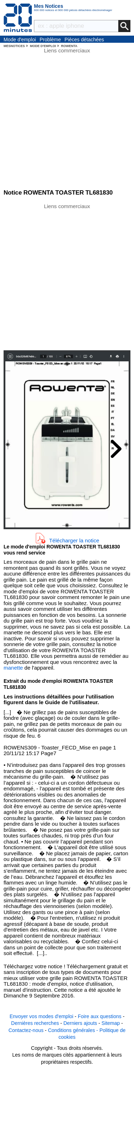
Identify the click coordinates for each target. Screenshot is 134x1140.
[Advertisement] (67, 276)
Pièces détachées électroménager (84, 40)
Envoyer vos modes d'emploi (42, 1016)
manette (13, 668)
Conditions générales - (73, 1030)
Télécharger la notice (74, 540)
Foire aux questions (99, 1016)
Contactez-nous (26, 1030)
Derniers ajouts (80, 1023)
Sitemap (110, 1023)
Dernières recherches (35, 1023)
